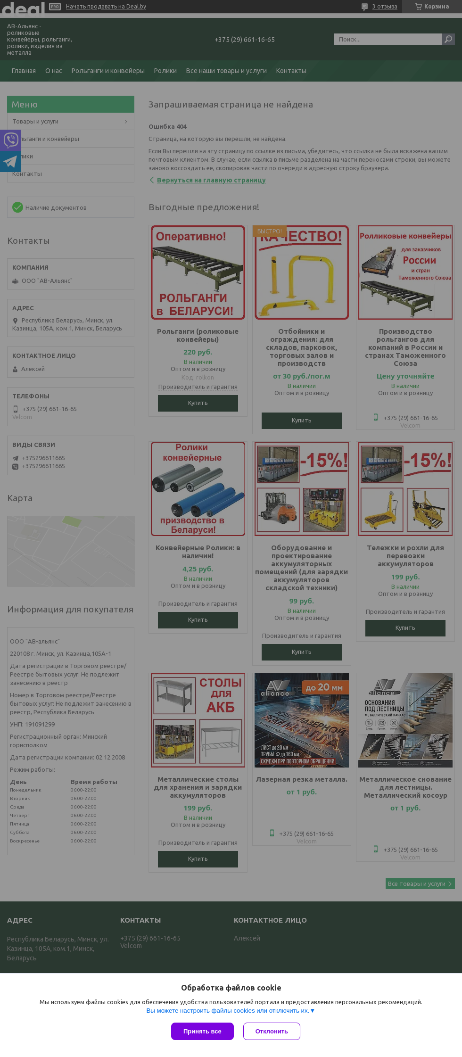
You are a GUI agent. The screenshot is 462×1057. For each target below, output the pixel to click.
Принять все (202, 1031)
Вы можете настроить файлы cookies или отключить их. (227, 1010)
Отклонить (272, 1031)
